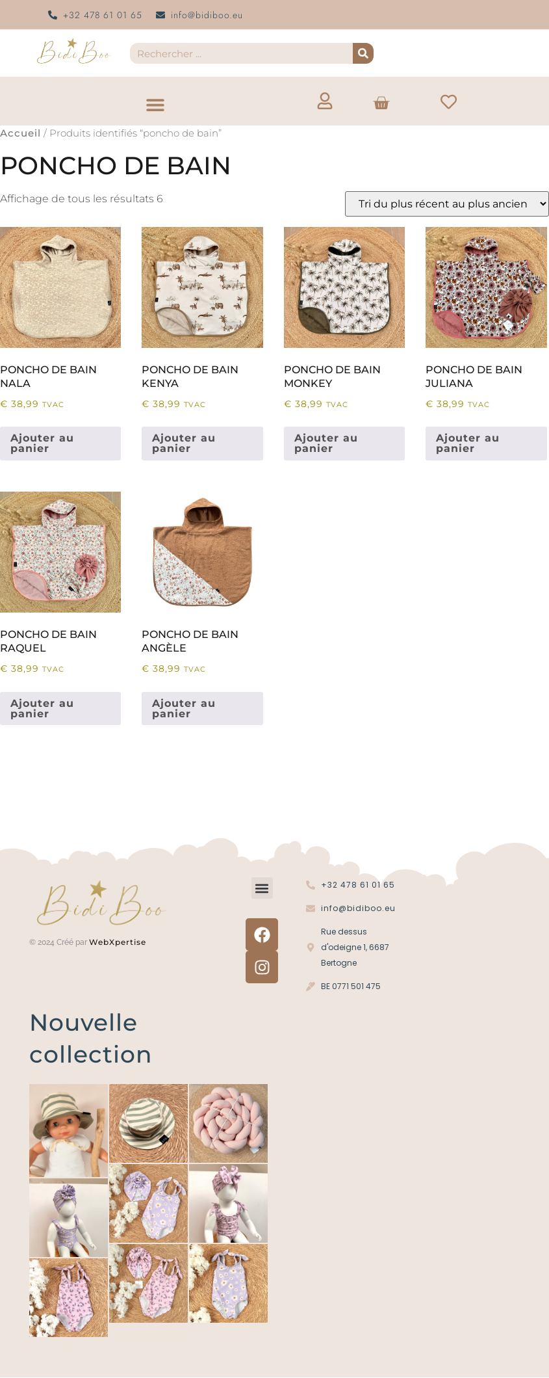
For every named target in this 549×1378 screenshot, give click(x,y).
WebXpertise (119, 942)
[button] (155, 104)
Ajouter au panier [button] (42, 443)
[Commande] (447, 204)
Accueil (20, 133)
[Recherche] (363, 53)
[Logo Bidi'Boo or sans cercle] (73, 51)
